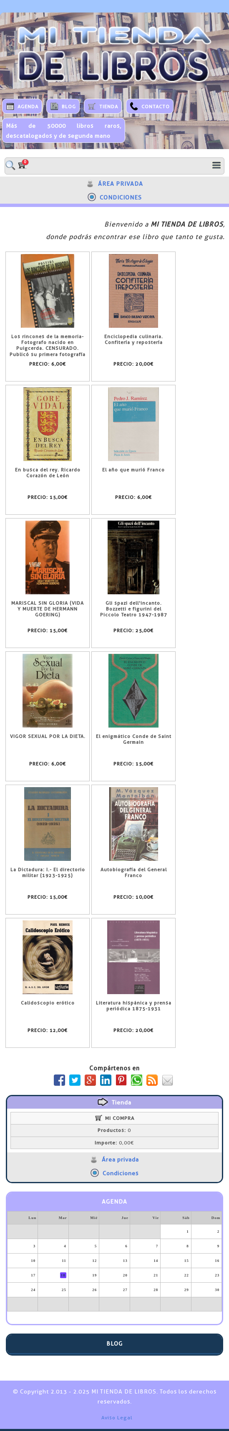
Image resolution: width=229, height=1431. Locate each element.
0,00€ (114, 1143)
